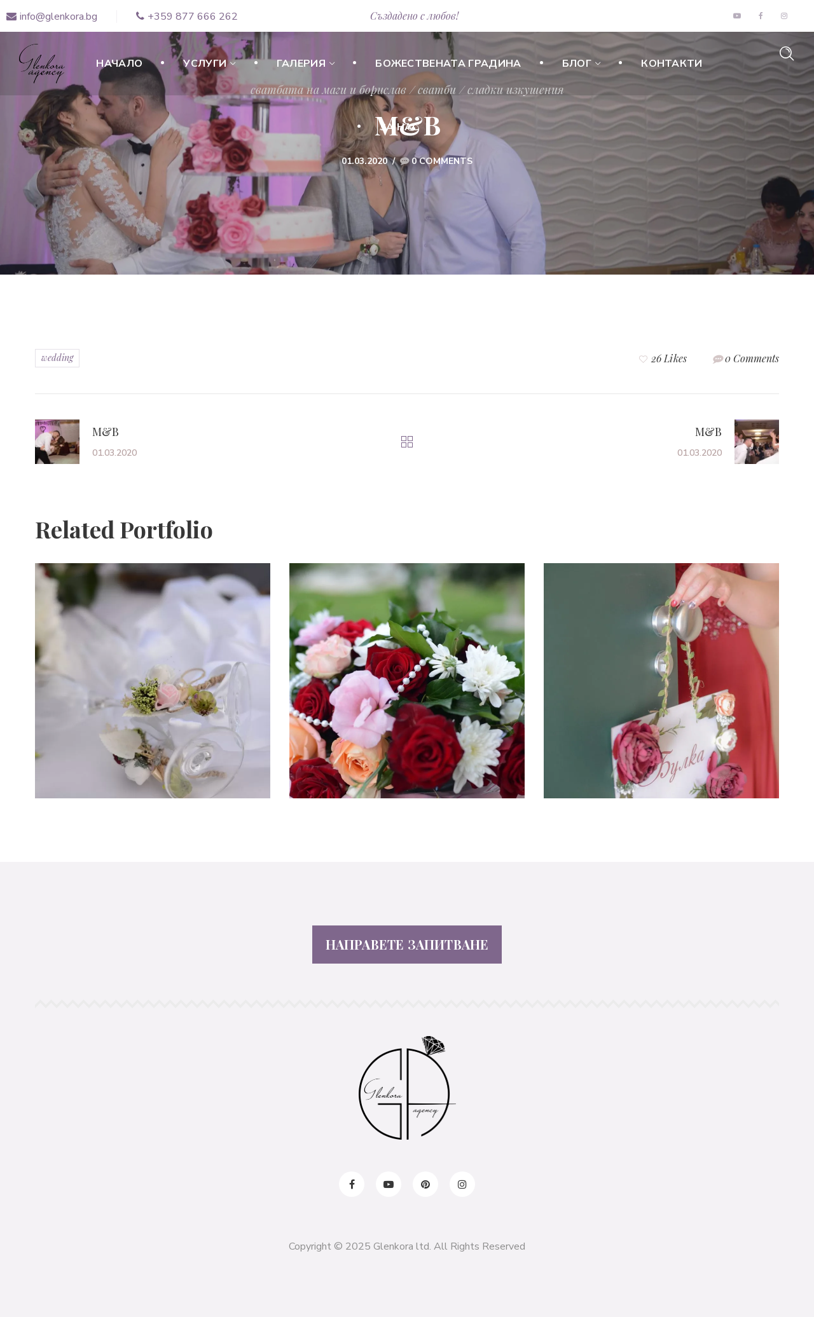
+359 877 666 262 (187, 17)
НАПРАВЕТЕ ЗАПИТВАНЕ (407, 944)
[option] (152, 690)
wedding (57, 357)
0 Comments (442, 161)
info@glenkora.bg (51, 17)
